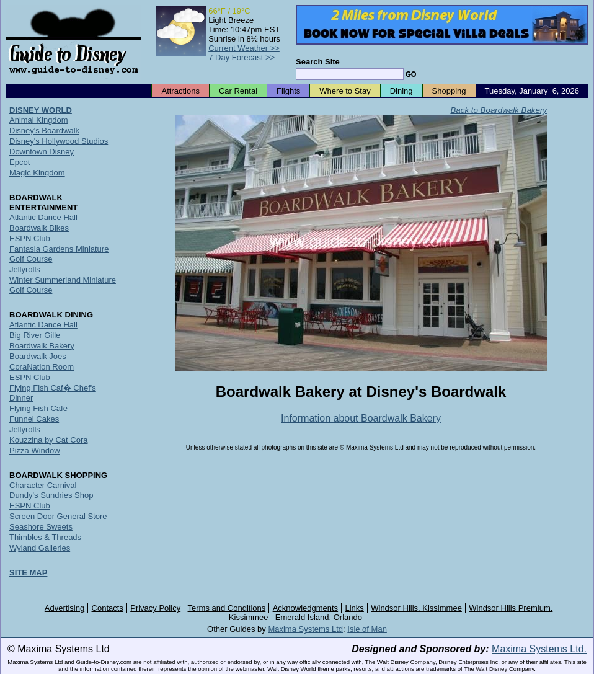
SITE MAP (28, 572)
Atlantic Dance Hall (43, 217)
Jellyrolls (24, 269)
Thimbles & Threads (45, 537)
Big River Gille (34, 335)
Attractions (180, 90)
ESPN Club (29, 238)
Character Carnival (42, 485)
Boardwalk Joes (37, 356)
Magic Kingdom (37, 172)
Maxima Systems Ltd (305, 629)
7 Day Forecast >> (241, 57)
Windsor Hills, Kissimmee (416, 608)
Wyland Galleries (39, 547)
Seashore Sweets (41, 526)
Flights (288, 90)
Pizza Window (34, 450)
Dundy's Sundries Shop (51, 495)
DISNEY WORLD (40, 110)
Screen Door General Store (58, 516)
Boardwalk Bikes (39, 228)
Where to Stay (344, 90)
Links (354, 608)
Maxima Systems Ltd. (539, 649)
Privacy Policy (155, 608)
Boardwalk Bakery (41, 345)
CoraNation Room (41, 366)
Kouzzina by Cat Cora (48, 440)
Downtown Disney (41, 151)
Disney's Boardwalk (44, 130)
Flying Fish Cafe (38, 408)
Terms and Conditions (227, 608)
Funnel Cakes (34, 418)
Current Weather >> (244, 48)
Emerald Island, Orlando (318, 617)
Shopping (449, 90)
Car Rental (238, 90)
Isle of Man (367, 629)
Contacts (107, 608)
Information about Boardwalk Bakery (361, 418)
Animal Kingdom (38, 120)
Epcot (19, 162)
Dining (401, 90)
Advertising (64, 608)
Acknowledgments (306, 608)
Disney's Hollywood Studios (58, 141)
